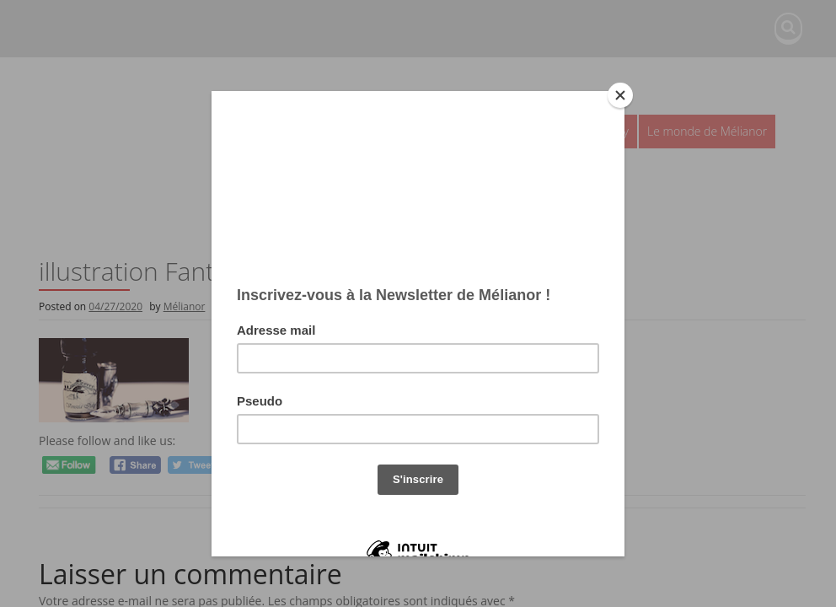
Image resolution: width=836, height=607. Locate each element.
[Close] (620, 95)
